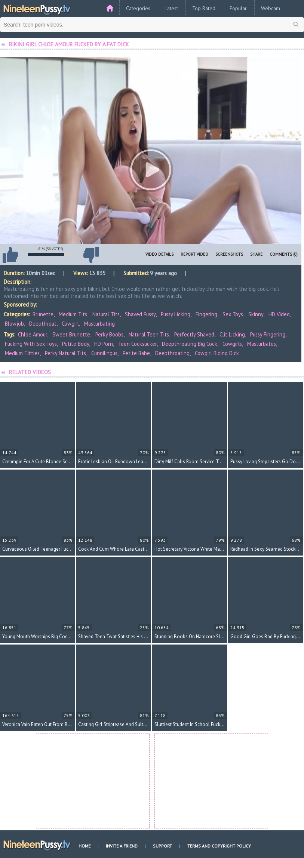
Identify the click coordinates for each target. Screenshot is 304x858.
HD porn (103, 343)
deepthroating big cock (189, 343)
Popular (238, 8)
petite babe (136, 353)
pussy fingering (267, 334)
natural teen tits (149, 334)
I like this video (10, 255)
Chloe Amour (32, 334)
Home (84, 846)
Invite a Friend (122, 846)
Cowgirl (70, 323)
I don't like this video (91, 255)
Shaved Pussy (140, 314)
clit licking (232, 334)
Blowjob (14, 323)
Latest (171, 8)
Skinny (255, 314)
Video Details (159, 254)
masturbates (261, 343)
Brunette (43, 314)
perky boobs (109, 334)
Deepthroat (42, 323)
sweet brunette (71, 334)
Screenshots (229, 254)
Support (162, 846)
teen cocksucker (137, 343)
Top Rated (203, 8)
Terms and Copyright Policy (219, 846)
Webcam (270, 8)
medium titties (22, 353)
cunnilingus (104, 353)
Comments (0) (284, 254)
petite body (75, 343)
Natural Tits (106, 314)
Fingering (206, 314)
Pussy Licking (175, 314)
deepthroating (172, 353)
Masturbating (99, 323)
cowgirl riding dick (217, 353)
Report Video (194, 254)
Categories (138, 8)
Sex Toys (232, 314)
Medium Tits (73, 314)
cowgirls (232, 343)
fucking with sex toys (31, 343)
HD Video (279, 314)
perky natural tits (65, 353)
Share (256, 254)
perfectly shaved (194, 334)
